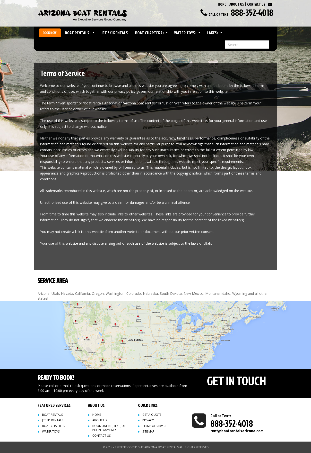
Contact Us (101, 436)
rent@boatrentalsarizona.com (236, 431)
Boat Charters (149, 33)
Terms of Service (154, 426)
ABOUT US (236, 4)
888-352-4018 (252, 12)
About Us (99, 420)
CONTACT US (256, 4)
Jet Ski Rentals (114, 33)
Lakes (213, 33)
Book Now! (50, 32)
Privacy (148, 420)
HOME (222, 4)
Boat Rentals (78, 33)
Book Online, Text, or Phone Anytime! (109, 428)
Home (96, 415)
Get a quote (151, 415)
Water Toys (185, 33)
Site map (148, 431)
